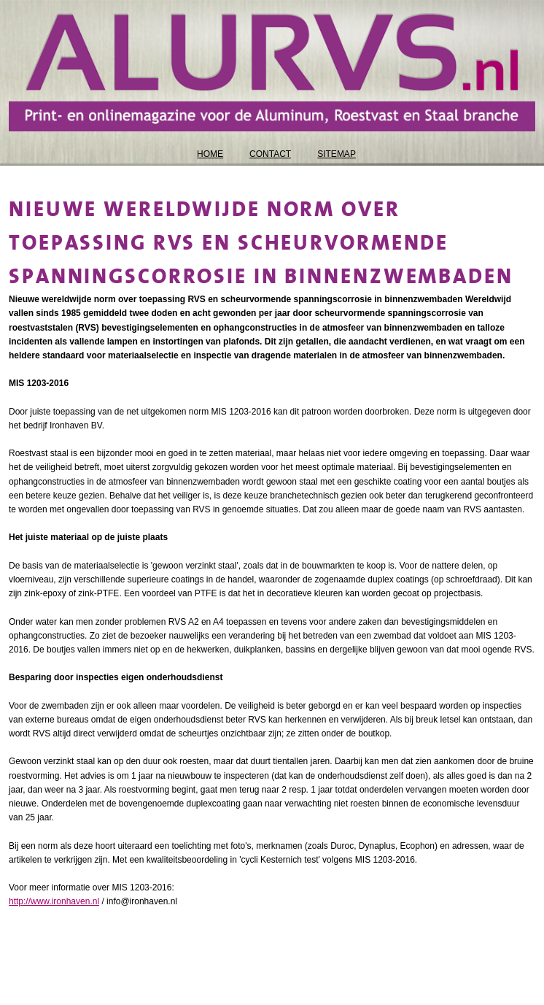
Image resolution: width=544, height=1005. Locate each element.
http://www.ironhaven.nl (54, 901)
